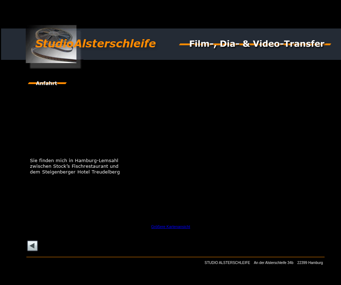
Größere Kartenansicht (170, 226)
